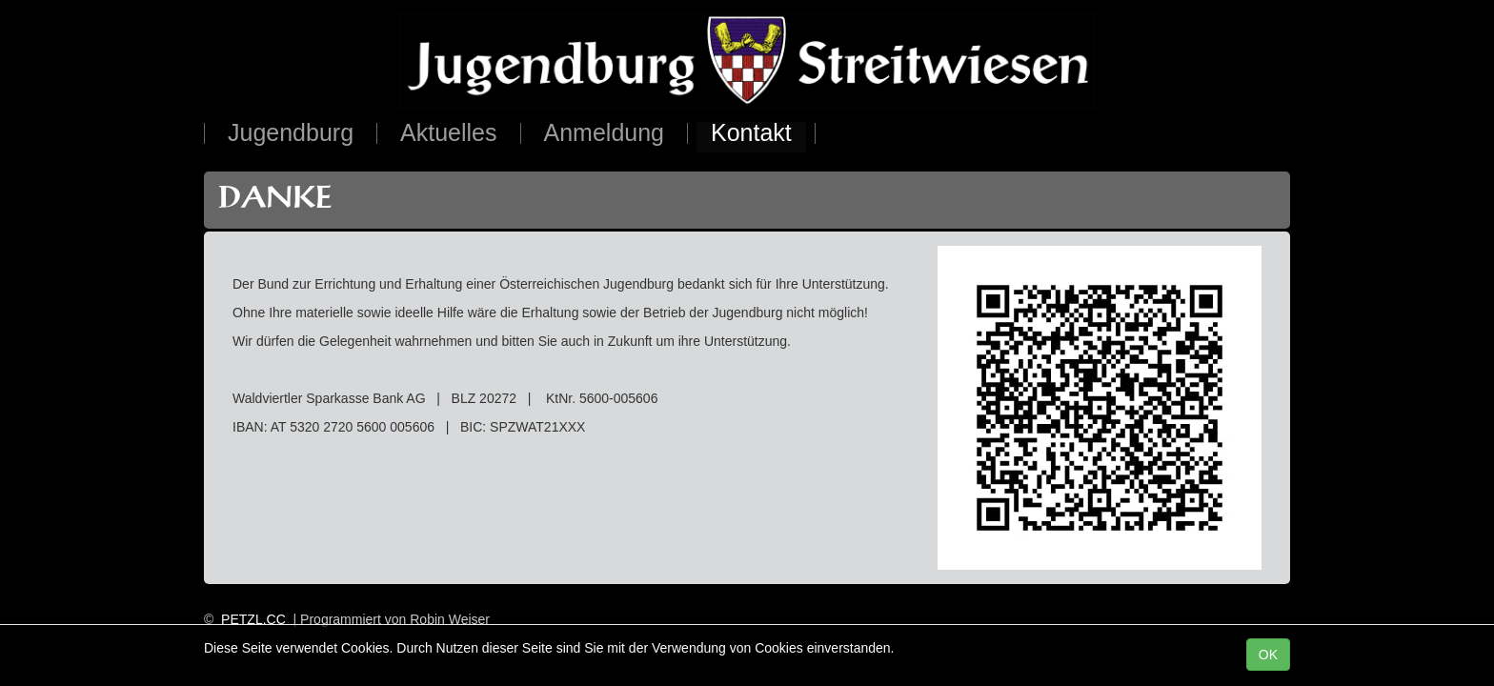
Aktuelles (448, 134)
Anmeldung (604, 134)
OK (1268, 654)
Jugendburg (290, 134)
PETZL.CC (253, 619)
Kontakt (751, 134)
